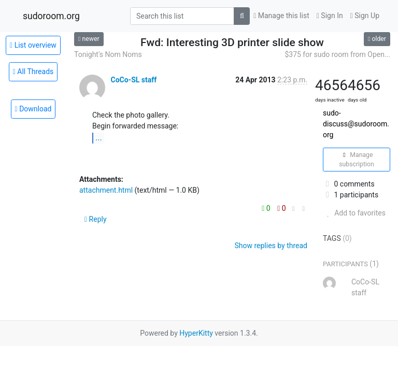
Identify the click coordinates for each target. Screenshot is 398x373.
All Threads (33, 71)
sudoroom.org (51, 16)
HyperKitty (196, 333)
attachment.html (106, 190)
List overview (33, 45)
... (98, 137)
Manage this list (281, 15)
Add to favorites (354, 213)
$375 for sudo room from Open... (337, 54)
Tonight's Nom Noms (108, 54)
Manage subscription (356, 159)
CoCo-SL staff (133, 80)
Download (33, 109)
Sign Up (364, 15)
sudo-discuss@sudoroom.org (356, 124)
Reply (95, 219)
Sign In (330, 15)
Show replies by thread (270, 245)
